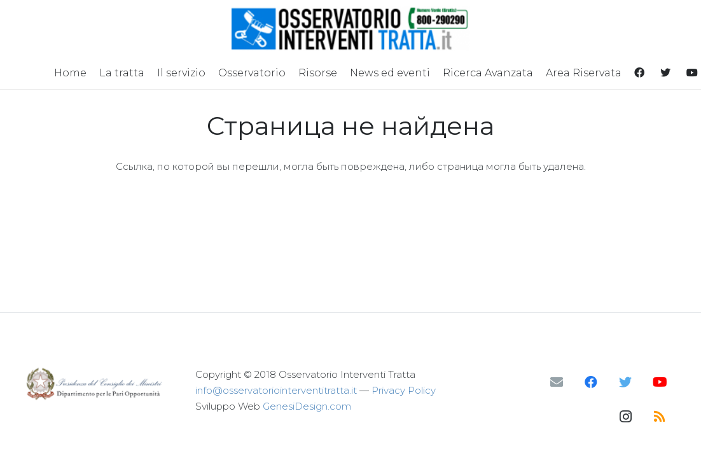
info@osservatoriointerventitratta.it (276, 390)
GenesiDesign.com (307, 406)
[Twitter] (625, 382)
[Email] (557, 382)
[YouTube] (660, 382)
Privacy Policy (403, 390)
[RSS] (660, 417)
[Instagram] (625, 417)
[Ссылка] (351, 28)
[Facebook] (591, 382)
